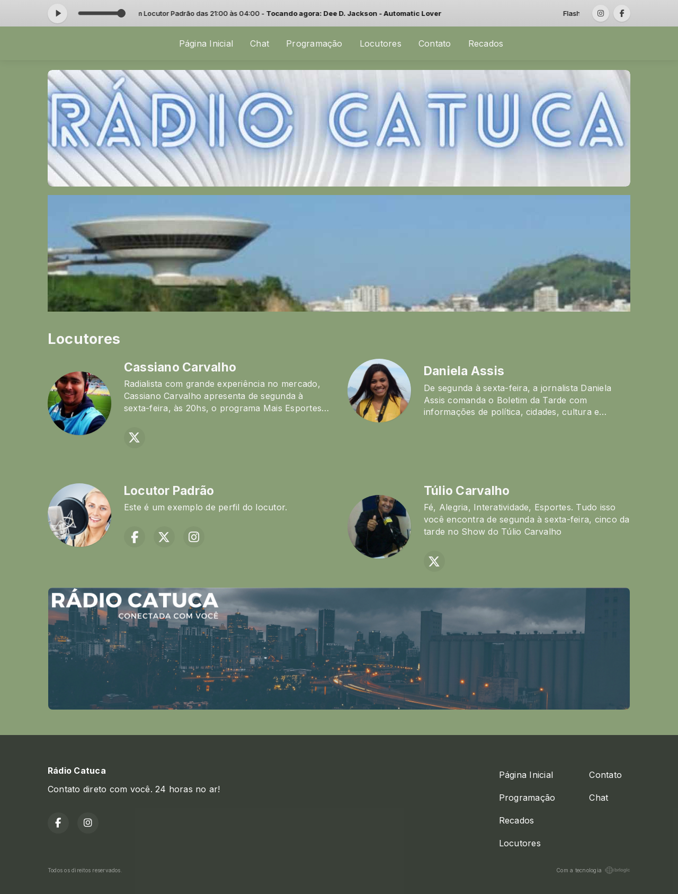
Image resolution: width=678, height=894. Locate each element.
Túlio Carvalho (467, 490)
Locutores (381, 43)
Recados (486, 43)
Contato (434, 43)
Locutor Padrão (169, 490)
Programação (314, 43)
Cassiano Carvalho (180, 367)
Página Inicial (206, 43)
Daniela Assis (464, 371)
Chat (259, 43)
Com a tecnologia (593, 870)
